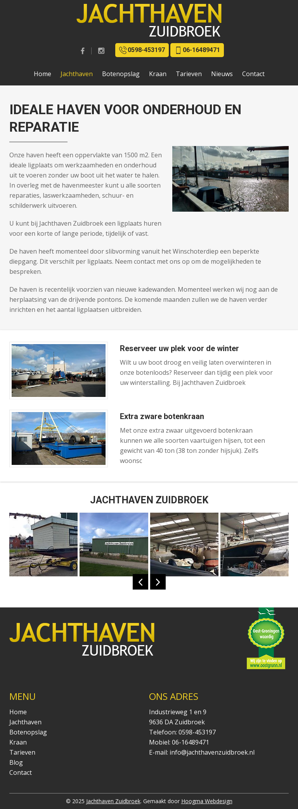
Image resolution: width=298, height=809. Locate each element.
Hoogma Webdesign (206, 801)
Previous (140, 582)
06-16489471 (197, 50)
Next (158, 582)
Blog (16, 762)
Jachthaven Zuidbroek (113, 801)
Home (42, 74)
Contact (253, 74)
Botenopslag (121, 74)
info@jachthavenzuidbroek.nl (212, 752)
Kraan (157, 74)
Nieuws (222, 74)
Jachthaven (77, 74)
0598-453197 (142, 50)
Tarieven (189, 74)
